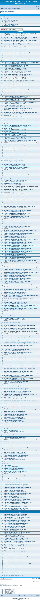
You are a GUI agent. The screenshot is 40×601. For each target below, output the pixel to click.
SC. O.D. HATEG (12, 548)
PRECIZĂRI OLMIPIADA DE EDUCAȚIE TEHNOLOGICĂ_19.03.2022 (19, 89)
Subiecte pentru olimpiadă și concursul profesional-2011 (17, 478)
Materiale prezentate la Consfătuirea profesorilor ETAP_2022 (17, 71)
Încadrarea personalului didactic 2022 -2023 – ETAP (15, 77)
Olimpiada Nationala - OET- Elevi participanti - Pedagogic (17, 517)
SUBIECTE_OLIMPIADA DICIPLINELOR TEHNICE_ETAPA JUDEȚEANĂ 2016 (21, 239)
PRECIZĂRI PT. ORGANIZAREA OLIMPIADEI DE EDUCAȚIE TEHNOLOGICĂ (21, 342)
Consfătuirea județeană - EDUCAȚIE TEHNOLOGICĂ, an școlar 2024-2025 (20, 37)
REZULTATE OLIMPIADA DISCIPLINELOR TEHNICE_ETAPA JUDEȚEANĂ (20, 308)
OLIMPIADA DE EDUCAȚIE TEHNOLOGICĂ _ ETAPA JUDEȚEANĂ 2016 (20, 260)
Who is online (3, 584)
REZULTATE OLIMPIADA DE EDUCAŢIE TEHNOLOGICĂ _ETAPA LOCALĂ (20, 394)
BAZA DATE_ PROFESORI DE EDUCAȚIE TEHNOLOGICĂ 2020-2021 (19, 99)
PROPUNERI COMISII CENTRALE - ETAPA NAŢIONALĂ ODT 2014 (19, 352)
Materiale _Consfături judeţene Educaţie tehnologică (16, 388)
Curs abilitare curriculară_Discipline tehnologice (15, 452)
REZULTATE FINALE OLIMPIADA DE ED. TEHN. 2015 (16, 302)
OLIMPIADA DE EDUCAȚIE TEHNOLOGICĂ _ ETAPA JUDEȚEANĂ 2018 (20, 140)
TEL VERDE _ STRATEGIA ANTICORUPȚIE (13, 157)
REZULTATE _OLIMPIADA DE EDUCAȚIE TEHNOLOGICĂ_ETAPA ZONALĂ (20, 378)
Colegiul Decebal (12, 524)
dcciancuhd (11, 261)
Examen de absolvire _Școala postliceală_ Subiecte (15, 411)
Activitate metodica (8, 547)
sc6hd (10, 395)
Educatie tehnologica (7, 11)
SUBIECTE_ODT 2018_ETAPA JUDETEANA (13, 134)
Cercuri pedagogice (8, 16)
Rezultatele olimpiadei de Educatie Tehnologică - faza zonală (17, 487)
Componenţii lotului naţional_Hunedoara (13, 420)
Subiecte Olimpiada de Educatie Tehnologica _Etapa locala (17, 397)
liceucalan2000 (11, 299)
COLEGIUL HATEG (12, 168)
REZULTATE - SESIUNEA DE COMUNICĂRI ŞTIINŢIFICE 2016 (17, 210)
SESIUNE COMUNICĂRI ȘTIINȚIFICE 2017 (13, 160)
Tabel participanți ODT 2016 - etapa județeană (14, 254)
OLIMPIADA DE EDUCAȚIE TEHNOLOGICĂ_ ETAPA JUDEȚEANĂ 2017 (20, 206)
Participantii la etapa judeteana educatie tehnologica (16, 544)
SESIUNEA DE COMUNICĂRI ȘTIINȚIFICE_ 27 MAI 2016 (16, 216)
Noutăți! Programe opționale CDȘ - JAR (13, 496)
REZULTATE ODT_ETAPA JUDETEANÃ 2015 (14, 318)
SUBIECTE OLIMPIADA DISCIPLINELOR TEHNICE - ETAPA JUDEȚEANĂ (20, 365)
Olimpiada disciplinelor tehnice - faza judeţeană (15, 437)
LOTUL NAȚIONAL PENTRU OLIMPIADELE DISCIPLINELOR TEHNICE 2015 (21, 295)
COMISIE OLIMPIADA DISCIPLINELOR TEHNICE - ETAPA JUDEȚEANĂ (20, 325)
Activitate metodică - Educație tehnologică (13, 490)
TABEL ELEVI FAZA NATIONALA (11, 569)
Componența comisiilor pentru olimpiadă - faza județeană (17, 481)
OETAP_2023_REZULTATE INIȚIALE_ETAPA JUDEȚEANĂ (17, 52)
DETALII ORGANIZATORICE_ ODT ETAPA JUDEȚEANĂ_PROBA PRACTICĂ (21, 230)
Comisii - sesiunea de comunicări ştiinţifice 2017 (15, 526)
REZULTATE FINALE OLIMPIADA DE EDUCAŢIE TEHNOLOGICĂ (18, 375)
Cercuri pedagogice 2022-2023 (11, 24)
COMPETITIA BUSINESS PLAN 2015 (12, 322)
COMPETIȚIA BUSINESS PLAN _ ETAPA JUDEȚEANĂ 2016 (17, 226)
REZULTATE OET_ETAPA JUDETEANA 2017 (14, 171)
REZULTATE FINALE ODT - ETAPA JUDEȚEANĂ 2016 (16, 538)
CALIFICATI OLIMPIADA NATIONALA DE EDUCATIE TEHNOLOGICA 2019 (20, 112)
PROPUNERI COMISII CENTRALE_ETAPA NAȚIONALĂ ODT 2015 (18, 298)
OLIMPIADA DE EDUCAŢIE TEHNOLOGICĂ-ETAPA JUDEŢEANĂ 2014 (19, 368)
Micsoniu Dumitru (12, 521)
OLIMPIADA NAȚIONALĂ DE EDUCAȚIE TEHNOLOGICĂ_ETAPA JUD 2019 (20, 121)
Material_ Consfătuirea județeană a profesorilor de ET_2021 (17, 96)
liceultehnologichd (12, 265)
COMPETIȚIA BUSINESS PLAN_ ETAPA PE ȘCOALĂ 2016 (17, 281)
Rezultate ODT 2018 (8, 128)
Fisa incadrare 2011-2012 (9, 458)
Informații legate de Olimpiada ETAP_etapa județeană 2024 (17, 43)
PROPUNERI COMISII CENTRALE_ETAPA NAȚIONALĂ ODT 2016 (18, 223)
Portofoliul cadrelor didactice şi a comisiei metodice (16, 455)
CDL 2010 (6, 505)
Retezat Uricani (11, 224)
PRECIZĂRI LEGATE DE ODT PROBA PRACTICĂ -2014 (16, 359)
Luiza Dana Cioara (8, 12)
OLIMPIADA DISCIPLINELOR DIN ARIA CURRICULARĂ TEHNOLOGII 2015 (20, 331)
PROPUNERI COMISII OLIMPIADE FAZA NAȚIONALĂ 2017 (17, 177)
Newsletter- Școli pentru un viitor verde (13, 105)
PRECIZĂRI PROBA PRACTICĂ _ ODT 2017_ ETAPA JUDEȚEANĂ (18, 189)
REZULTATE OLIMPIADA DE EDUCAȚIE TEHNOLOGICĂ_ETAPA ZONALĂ (20, 336)
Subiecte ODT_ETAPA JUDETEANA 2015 (13, 315)
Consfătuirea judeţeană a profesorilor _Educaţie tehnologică (17, 391)
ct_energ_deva (11, 122)
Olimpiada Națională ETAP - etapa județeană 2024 (15, 46)
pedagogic (10, 518)
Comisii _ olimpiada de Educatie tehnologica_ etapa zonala (17, 275)
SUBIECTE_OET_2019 (9, 115)
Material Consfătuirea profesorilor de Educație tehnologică (17, 125)
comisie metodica (8, 559)
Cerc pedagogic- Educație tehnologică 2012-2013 (15, 406)
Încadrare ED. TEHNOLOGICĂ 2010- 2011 (13, 575)
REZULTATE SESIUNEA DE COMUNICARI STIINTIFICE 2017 (17, 154)
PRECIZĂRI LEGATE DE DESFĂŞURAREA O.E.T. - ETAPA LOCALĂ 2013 (20, 400)
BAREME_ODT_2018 (8, 131)
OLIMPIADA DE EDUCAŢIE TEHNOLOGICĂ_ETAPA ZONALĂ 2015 (19, 345)
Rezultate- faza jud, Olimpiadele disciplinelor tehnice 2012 (17, 423)
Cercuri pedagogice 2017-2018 (11, 20)
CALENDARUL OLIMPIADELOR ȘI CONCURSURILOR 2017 (17, 195)
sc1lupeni (10, 382)
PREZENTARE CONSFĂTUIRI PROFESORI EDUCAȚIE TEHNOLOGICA (20, 151)
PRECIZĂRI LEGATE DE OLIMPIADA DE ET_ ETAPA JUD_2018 (18, 137)
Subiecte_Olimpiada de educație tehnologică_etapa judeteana (18, 242)
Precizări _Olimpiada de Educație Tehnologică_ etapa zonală (17, 278)
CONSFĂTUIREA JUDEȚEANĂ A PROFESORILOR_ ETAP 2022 (18, 74)
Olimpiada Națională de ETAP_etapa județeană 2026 (15, 514)
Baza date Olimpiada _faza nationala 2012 (13, 426)
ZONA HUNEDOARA (12, 372)
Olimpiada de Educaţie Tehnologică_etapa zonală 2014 (16, 385)
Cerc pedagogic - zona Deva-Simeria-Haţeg (13, 417)
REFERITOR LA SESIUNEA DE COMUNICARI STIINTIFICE (17, 532)
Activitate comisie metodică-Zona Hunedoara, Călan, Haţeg (17, 563)
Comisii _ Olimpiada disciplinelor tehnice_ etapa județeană (17, 248)
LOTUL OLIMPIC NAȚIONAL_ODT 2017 (13, 535)
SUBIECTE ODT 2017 (9, 192)
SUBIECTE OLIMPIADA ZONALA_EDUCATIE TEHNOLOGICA (17, 381)
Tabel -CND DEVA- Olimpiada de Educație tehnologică (16, 523)
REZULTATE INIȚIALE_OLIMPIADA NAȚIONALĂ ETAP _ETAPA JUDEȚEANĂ (21, 40)
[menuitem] (7, 6)
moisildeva (10, 296)
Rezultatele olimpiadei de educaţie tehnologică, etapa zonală (17, 441)
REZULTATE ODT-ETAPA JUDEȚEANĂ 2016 (14, 236)
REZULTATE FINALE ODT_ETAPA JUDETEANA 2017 (16, 180)
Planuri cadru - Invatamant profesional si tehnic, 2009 (16, 508)
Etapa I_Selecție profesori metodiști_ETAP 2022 (15, 68)
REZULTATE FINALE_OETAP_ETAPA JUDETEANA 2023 (16, 49)
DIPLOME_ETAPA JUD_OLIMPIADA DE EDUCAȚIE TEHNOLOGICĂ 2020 (20, 102)
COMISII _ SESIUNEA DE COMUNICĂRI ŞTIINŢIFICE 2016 (17, 213)
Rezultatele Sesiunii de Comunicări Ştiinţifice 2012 (15, 414)
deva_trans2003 (11, 161)
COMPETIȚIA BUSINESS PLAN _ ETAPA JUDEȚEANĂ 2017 (17, 167)
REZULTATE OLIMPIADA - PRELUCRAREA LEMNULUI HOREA (18, 572)
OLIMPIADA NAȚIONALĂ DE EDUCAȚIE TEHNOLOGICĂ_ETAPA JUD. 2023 (21, 59)
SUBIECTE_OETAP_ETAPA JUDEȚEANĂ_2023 (14, 56)
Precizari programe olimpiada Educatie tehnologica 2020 (17, 520)
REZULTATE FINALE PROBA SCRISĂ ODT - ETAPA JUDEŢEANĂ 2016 (19, 541)
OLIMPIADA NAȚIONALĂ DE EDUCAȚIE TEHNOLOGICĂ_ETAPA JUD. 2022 (21, 93)
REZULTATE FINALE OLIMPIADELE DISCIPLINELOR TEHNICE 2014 (19, 356)
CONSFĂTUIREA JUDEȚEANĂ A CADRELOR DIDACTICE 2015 (18, 289)
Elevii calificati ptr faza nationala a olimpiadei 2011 (15, 471)
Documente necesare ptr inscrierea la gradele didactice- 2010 (18, 502)
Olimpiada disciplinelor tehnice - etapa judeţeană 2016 (16, 264)
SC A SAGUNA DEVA (12, 207)
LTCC (10, 332)
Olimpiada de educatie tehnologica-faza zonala (14, 553)
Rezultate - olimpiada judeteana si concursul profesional (17, 475)
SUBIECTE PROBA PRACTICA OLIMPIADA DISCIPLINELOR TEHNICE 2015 (21, 312)
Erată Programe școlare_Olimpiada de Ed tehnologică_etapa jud (18, 245)
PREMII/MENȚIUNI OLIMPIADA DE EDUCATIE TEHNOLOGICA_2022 (19, 80)
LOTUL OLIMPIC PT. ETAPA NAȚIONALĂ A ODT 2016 (16, 220)
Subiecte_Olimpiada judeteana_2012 (12, 430)
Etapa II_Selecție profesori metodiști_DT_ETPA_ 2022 (16, 65)
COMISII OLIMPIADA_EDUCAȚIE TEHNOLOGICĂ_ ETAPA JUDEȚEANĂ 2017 (21, 186)
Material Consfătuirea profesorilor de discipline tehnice (16, 148)
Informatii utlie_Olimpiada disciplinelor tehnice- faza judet (17, 434)
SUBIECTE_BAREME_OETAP (10, 86)
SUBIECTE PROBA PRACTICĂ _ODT (12, 183)
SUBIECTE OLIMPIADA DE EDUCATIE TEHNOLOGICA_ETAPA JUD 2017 (20, 174)
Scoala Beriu (11, 576)
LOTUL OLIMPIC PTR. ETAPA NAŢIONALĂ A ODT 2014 (16, 349)
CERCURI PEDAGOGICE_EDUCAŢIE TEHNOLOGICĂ (16, 447)
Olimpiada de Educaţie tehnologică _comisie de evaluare (17, 403)
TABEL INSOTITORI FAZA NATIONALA (12, 566)
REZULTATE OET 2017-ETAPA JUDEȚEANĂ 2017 (15, 164)
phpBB (16, 598)
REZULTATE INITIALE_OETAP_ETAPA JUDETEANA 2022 (16, 83)
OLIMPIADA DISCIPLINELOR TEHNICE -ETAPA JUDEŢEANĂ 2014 (19, 371)
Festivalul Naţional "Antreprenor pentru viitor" (14, 468)
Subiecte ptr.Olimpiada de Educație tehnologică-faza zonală (17, 493)
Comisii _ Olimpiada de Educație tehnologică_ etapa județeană (18, 251)
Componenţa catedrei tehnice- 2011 (12, 461)
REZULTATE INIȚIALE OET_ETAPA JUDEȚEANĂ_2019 (16, 118)
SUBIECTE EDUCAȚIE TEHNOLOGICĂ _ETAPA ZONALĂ (16, 339)
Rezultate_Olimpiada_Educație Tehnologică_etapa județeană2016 (19, 233)
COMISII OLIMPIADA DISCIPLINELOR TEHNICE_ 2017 (16, 198)
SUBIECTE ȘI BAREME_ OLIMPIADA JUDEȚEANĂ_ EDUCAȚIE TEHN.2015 (20, 305)
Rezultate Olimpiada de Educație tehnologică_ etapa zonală (17, 269)
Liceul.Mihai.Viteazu (12, 141)
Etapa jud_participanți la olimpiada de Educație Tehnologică (17, 257)
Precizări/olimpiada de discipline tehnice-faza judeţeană (16, 484)
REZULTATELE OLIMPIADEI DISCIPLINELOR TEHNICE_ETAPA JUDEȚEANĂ (21, 362)
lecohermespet (11, 227)
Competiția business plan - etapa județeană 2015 (15, 292)
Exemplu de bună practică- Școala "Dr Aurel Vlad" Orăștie (17, 499)
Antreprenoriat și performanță (11, 550)
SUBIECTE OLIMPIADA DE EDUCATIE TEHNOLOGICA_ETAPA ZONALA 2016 (21, 272)
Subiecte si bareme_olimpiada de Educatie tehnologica (16, 444)
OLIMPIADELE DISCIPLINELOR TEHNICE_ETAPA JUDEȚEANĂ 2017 (19, 202)
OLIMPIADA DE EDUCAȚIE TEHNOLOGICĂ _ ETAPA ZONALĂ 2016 (19, 284)
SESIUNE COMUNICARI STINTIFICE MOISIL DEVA (15, 529)
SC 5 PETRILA (11, 407)
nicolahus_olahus (12, 427)
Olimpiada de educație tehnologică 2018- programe (15, 144)
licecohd (10, 472)
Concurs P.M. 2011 (8, 465)
